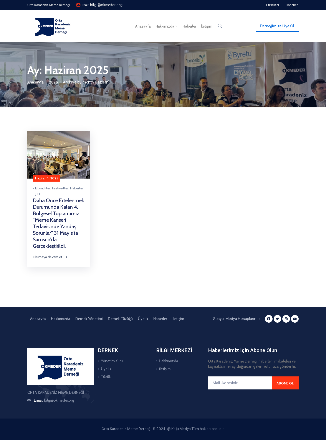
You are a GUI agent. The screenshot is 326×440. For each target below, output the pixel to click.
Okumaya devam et (50, 257)
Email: (54, 400)
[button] (48, 5)
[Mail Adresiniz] (240, 382)
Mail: (102, 5)
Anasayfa (143, 26)
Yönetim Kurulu (113, 361)
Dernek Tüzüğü (120, 319)
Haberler (189, 26)
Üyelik (143, 319)
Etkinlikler (42, 188)
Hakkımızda (167, 26)
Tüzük (106, 376)
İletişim (206, 26)
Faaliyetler (60, 188)
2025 (53, 82)
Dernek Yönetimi (89, 319)
